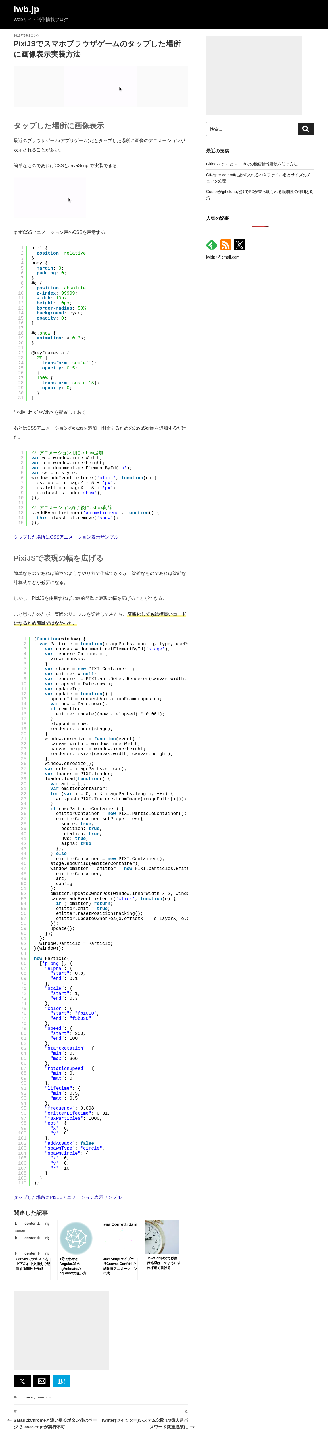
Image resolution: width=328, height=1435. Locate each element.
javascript (44, 1397)
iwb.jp (26, 9)
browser (28, 1397)
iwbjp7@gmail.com (223, 257)
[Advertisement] (61, 1330)
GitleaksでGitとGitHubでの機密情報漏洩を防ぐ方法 (252, 164)
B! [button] (62, 1381)
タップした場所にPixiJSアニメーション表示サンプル (68, 1197)
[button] (22, 1381)
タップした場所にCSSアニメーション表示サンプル (66, 537)
